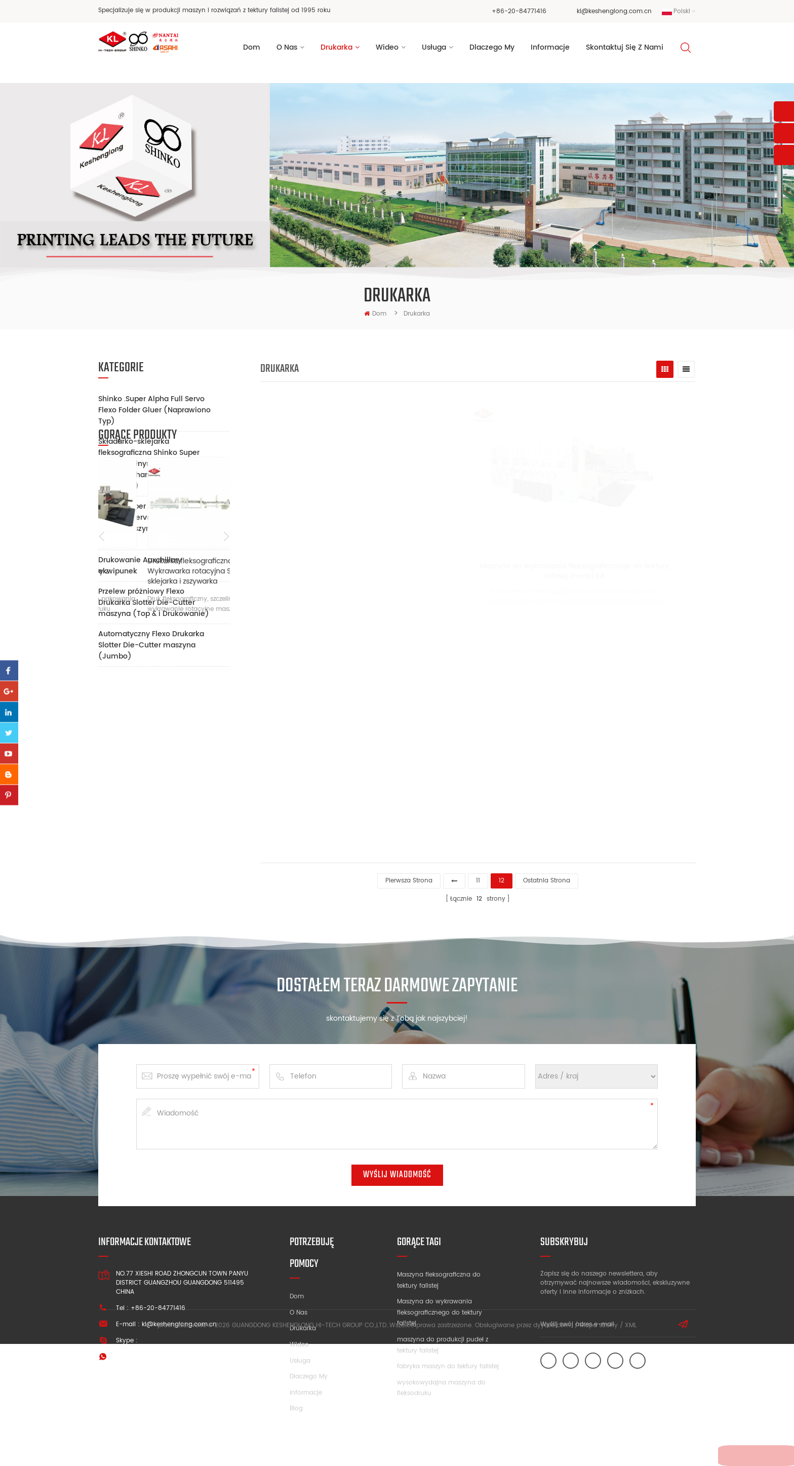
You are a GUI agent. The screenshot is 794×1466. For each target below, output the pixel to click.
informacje (550, 50)
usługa (434, 50)
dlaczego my (491, 50)
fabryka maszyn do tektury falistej (448, 1363)
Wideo (299, 1341)
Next (226, 802)
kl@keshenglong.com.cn (614, 11)
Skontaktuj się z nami (624, 50)
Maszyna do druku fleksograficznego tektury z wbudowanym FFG (149, 837)
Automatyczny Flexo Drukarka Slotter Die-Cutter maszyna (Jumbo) (151, 645)
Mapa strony (599, 1447)
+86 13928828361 (180, 1354)
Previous (102, 802)
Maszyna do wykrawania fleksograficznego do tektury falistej (439, 1309)
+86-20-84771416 (519, 11)
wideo (387, 50)
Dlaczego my (309, 1373)
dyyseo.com (551, 1447)
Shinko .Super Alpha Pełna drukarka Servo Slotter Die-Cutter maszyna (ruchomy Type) (146, 523)
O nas (298, 1310)
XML (631, 1447)
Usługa (300, 1358)
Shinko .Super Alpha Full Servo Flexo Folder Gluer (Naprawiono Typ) (154, 410)
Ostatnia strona (546, 877)
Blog (296, 1405)
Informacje (306, 1390)
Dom (251, 50)
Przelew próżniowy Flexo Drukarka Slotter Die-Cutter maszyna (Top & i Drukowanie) (153, 603)
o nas (286, 50)
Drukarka (336, 50)
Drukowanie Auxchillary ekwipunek (140, 565)
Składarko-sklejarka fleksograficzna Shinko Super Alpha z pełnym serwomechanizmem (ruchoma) (149, 464)
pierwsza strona (408, 877)
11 (478, 877)
